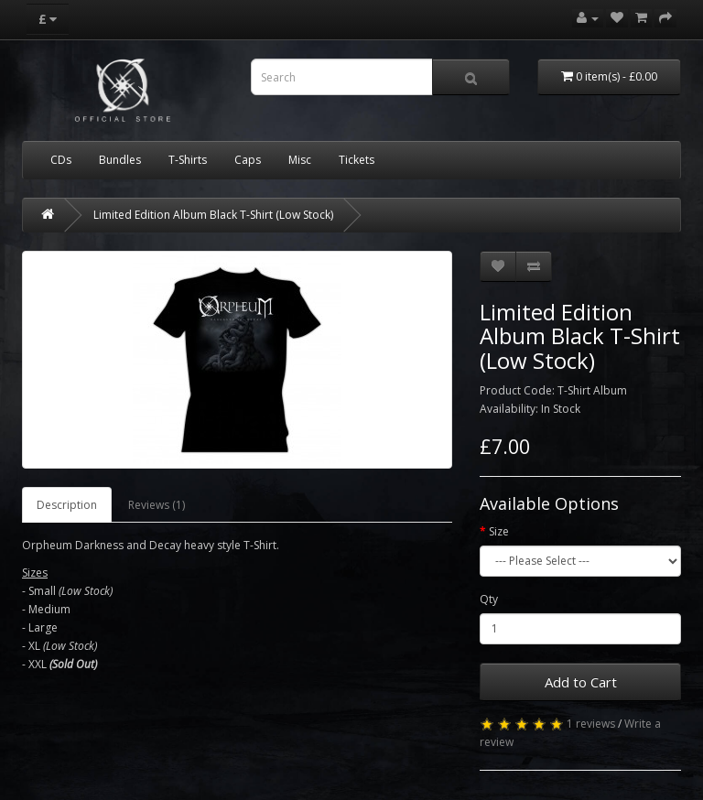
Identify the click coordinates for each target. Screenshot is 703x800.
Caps (247, 160)
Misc (299, 160)
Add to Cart (581, 682)
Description (67, 505)
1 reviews (591, 723)
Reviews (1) (156, 505)
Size (499, 531)
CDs (60, 160)
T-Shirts (187, 160)
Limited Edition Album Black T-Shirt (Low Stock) (213, 214)
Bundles (120, 160)
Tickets (356, 160)
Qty (489, 599)
